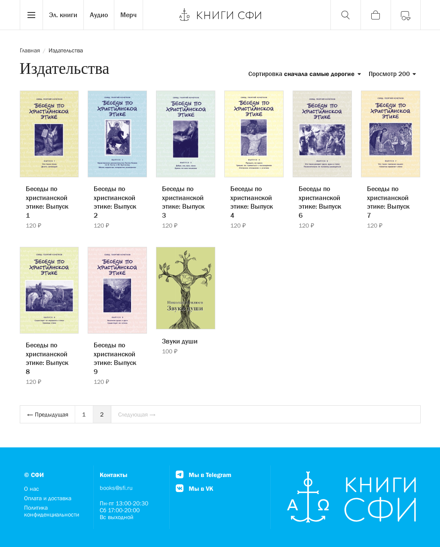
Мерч (128, 14)
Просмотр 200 (392, 73)
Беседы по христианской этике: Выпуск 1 (47, 202)
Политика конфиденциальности (51, 511)
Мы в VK (194, 488)
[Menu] (31, 15)
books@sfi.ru (116, 487)
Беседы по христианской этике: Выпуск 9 (115, 358)
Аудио (99, 14)
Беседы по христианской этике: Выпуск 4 (251, 202)
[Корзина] (376, 15)
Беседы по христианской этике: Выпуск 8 (47, 358)
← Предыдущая (47, 414)
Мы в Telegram (203, 474)
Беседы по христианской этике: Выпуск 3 (183, 202)
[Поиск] (345, 15)
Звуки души (180, 341)
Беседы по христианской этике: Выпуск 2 (115, 202)
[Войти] (406, 15)
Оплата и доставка (47, 498)
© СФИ (34, 474)
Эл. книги (63, 14)
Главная (30, 50)
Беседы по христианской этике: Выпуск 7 (388, 202)
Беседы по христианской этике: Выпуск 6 (320, 202)
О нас (31, 488)
